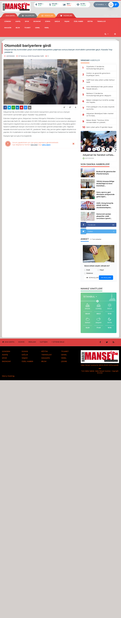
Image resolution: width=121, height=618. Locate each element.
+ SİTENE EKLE (58, 342)
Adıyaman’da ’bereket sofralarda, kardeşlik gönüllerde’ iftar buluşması (98, 155)
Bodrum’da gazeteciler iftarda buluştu (106, 173)
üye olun (34, 145)
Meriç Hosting (8, 376)
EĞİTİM (90, 21)
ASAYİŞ (17, 21)
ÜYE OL (106, 15)
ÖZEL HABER (78, 21)
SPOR (27, 21)
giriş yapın (46, 145)
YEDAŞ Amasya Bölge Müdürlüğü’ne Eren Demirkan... (105, 183)
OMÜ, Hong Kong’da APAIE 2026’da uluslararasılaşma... (104, 205)
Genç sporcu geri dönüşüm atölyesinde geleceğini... (105, 194)
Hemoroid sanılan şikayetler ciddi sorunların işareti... (104, 216)
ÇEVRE (64, 361)
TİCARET (27, 27)
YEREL (46, 27)
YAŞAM (66, 21)
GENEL (37, 27)
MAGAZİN (7, 27)
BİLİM (18, 27)
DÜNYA (47, 21)
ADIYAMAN (89, 158)
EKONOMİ (37, 21)
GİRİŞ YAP (114, 15)
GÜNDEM (7, 21)
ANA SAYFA (10, 16)
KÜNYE (21, 342)
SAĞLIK (57, 21)
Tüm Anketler (96, 239)
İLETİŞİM (44, 342)
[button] (101, 5)
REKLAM (32, 342)
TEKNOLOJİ (101, 21)
